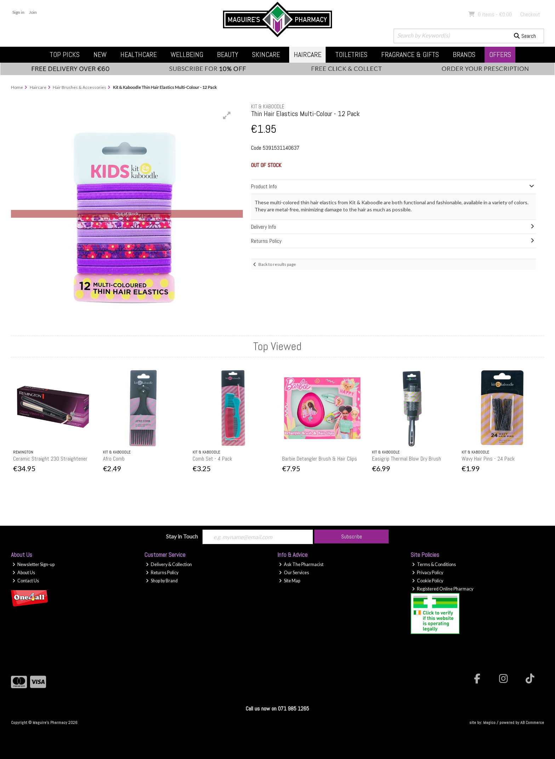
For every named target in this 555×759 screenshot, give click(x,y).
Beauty (227, 54)
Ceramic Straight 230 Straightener (50, 458)
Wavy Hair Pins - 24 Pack (488, 458)
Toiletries (351, 54)
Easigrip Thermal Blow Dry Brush (406, 458)
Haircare (307, 54)
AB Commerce (532, 722)
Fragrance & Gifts (410, 54)
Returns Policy (162, 572)
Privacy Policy (427, 572)
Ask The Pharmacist (301, 564)
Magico (489, 722)
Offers (500, 54)
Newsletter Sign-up (33, 564)
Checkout (530, 14)
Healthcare (138, 54)
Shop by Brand (162, 580)
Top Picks (65, 54)
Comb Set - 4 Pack (212, 458)
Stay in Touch (182, 536)
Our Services (294, 572)
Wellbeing (187, 54)
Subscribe (351, 536)
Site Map (289, 580)
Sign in (18, 12)
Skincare (266, 54)
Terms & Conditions (434, 564)
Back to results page (277, 264)
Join (33, 12)
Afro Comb (114, 458)
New (100, 54)
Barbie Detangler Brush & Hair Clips (319, 458)
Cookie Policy (427, 580)
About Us (23, 572)
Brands (464, 54)
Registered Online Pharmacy (442, 589)
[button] (227, 115)
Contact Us (25, 580)
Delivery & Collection (169, 564)
